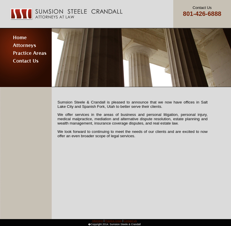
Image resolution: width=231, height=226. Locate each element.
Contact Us (130, 220)
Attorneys (97, 220)
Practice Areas (113, 220)
